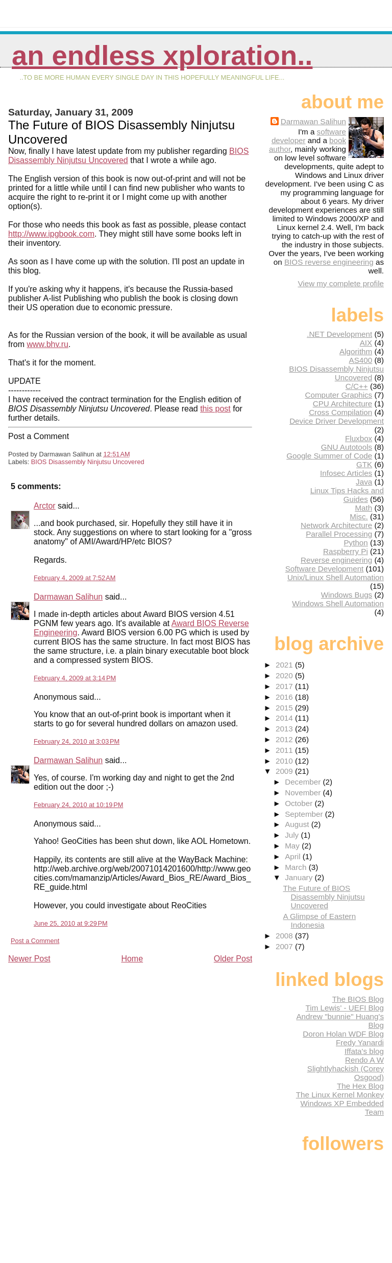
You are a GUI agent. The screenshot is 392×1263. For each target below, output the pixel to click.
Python (356, 542)
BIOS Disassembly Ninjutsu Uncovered (87, 462)
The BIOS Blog (358, 999)
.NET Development (339, 334)
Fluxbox (358, 438)
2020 (285, 675)
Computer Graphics (339, 395)
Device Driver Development (336, 421)
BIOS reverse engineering (329, 262)
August (298, 824)
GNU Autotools (346, 447)
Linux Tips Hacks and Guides (347, 494)
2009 (285, 771)
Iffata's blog (364, 1051)
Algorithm (355, 351)
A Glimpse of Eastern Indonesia (319, 920)
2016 (285, 697)
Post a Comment (35, 941)
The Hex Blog (360, 1086)
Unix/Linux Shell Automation (335, 577)
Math (363, 507)
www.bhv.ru (47, 344)
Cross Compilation (340, 412)
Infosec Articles (346, 473)
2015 (285, 707)
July (293, 835)
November (304, 792)
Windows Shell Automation (338, 603)
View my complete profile (341, 283)
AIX (366, 342)
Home (132, 958)
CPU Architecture (342, 403)
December (304, 781)
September (305, 814)
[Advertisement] (84, 1035)
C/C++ (357, 386)
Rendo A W (364, 1059)
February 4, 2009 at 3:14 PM (75, 678)
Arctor (45, 505)
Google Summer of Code (329, 455)
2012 (285, 739)
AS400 (361, 360)
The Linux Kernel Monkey (340, 1094)
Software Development (324, 568)
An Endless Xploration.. (162, 55)
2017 (285, 686)
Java (364, 481)
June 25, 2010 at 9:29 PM (71, 923)
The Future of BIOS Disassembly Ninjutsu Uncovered (323, 897)
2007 (285, 946)
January (299, 877)
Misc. (359, 516)
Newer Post (29, 958)
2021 (285, 664)
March (296, 867)
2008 (285, 935)
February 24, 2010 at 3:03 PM (76, 741)
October (299, 803)
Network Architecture (336, 525)
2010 (285, 760)
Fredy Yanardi (360, 1042)
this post (215, 408)
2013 (285, 728)
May (293, 845)
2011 (285, 750)
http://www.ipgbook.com (51, 233)
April (294, 856)
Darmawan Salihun (68, 596)
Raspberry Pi (345, 551)
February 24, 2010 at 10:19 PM (78, 805)
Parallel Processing (339, 534)
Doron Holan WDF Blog (343, 1033)
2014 (285, 718)
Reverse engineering (336, 560)
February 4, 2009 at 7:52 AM (74, 578)
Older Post (233, 958)
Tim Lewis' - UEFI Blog (345, 1007)
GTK (364, 464)
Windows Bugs (346, 594)
